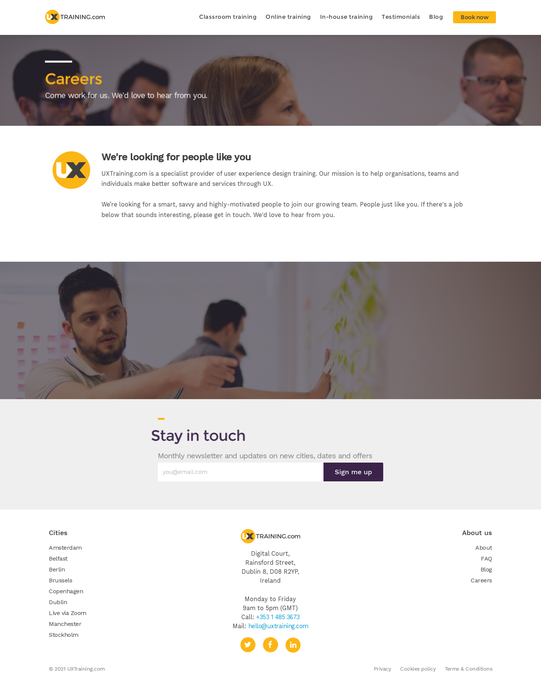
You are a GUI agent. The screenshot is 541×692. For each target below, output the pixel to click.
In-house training (346, 16)
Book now (474, 17)
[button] (228, 17)
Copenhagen (66, 591)
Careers (481, 580)
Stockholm (64, 634)
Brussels (60, 580)
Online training (288, 16)
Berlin (57, 569)
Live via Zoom (67, 613)
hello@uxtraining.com (278, 626)
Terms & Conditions (468, 669)
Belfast (58, 558)
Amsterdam (65, 547)
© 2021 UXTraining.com (77, 669)
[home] (75, 17)
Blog (436, 16)
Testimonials (401, 16)
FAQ (486, 558)
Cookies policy (417, 669)
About (483, 547)
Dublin (58, 602)
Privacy (382, 669)
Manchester (65, 623)
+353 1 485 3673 (278, 617)
